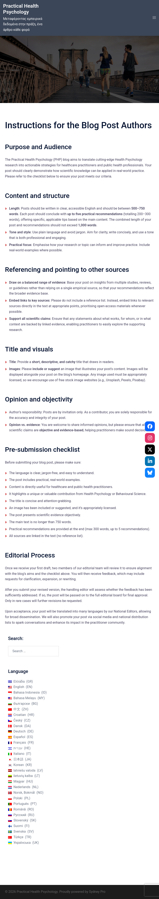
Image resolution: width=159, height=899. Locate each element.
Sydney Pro (97, 892)
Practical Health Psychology (21, 9)
